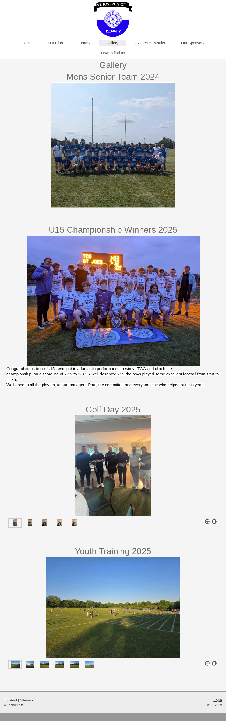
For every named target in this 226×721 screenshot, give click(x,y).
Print (11, 700)
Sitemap (26, 700)
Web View (214, 705)
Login (217, 700)
